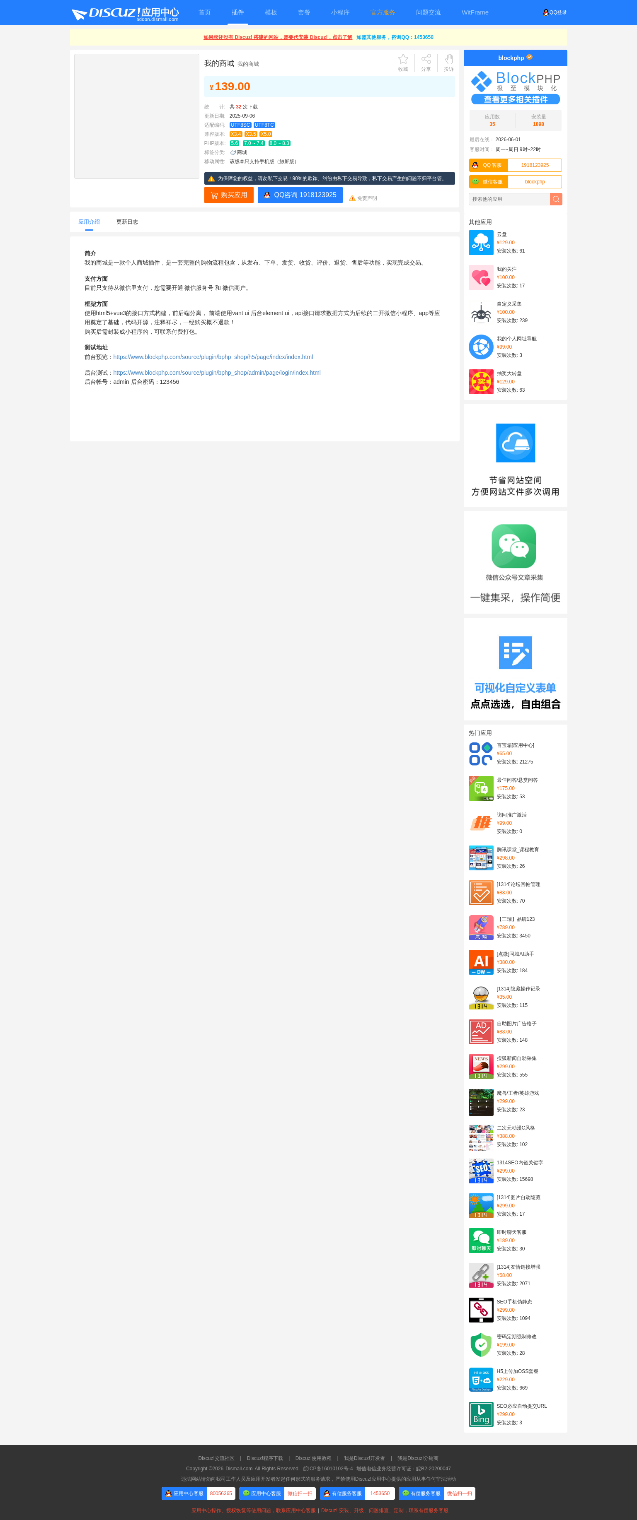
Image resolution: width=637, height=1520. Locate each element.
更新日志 (127, 222)
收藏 (403, 69)
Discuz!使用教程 (313, 1458)
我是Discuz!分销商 (417, 1458)
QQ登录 (555, 12)
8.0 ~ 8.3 (279, 143)
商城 (242, 152)
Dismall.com (238, 1469)
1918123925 (509, 165)
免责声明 (367, 198)
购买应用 (234, 194)
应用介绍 (89, 222)
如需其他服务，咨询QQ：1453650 (394, 37)
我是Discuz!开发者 (364, 1458)
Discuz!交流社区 (217, 1458)
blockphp (511, 58)
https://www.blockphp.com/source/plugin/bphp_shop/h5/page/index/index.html (213, 357)
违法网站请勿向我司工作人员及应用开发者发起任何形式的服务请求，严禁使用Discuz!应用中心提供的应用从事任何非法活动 (318, 1479)
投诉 (449, 69)
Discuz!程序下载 (265, 1458)
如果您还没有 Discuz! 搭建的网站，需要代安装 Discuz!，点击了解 (277, 37)
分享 (426, 69)
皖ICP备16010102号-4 (328, 1469)
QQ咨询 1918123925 (305, 194)
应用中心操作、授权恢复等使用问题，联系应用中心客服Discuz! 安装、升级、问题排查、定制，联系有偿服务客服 (318, 1510)
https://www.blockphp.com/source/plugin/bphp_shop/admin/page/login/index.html (217, 372)
